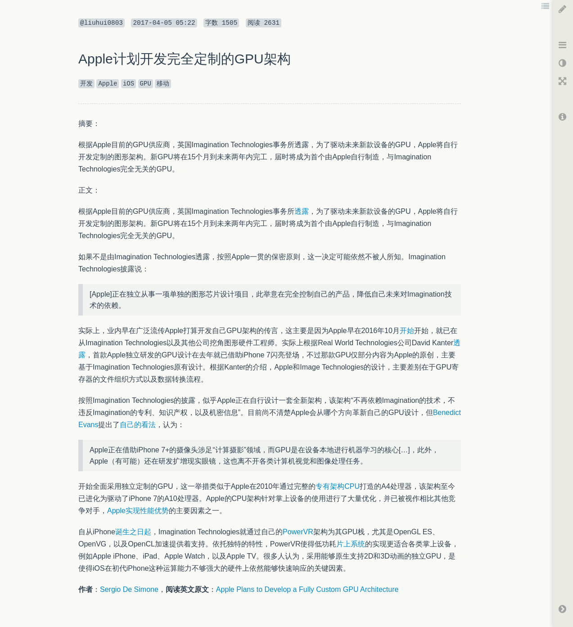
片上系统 (350, 544)
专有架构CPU (338, 486)
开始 (407, 330)
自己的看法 (138, 425)
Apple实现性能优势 (138, 510)
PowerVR (298, 532)
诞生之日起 (133, 532)
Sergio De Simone (129, 589)
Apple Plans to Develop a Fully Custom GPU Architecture (307, 589)
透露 (301, 211)
